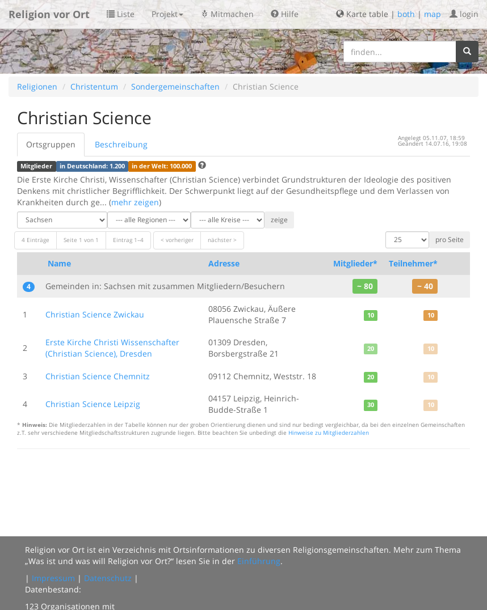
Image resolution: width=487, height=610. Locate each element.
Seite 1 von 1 (81, 240)
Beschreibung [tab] (121, 144)
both (406, 14)
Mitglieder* (355, 263)
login (464, 14)
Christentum (94, 86)
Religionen (37, 86)
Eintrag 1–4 (128, 240)
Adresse (224, 263)
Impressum (53, 578)
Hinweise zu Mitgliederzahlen (328, 433)
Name (59, 263)
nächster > (222, 240)
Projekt (167, 14)
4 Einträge (35, 240)
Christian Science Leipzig (92, 404)
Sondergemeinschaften (175, 86)
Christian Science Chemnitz (97, 376)
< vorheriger (177, 240)
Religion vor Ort (49, 14)
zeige (279, 219)
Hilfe (285, 14)
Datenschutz (108, 578)
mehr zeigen (135, 202)
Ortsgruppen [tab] (50, 144)
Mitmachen (227, 14)
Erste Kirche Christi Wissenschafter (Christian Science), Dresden (112, 348)
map (432, 14)
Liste (121, 14)
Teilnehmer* (413, 263)
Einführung (258, 561)
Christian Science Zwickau (94, 314)
